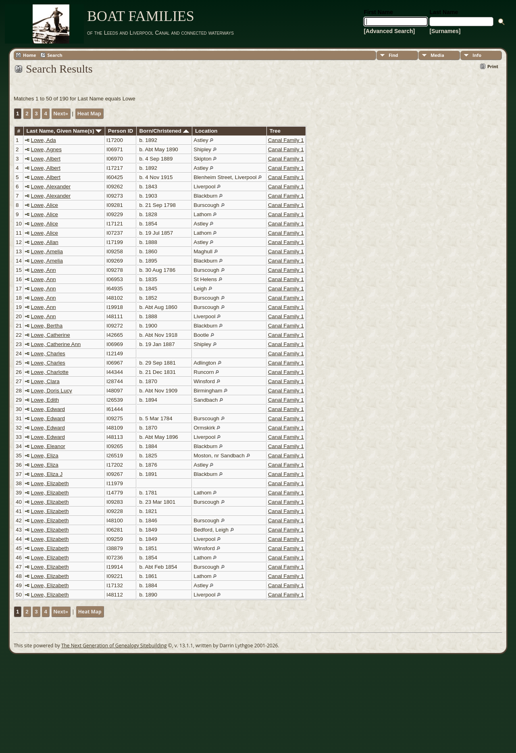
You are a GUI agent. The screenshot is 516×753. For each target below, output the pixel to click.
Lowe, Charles (48, 353)
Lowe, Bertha (47, 326)
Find (393, 55)
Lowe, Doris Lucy (51, 391)
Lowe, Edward (48, 409)
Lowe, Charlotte (50, 372)
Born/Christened (164, 131)
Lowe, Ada (43, 140)
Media (437, 55)
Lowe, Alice (44, 205)
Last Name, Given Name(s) (64, 131)
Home (29, 55)
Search (55, 55)
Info (476, 55)
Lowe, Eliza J (47, 474)
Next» (61, 114)
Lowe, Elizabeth (50, 483)
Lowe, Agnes (46, 149)
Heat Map (89, 114)
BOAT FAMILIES (140, 16)
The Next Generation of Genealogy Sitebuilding (114, 645)
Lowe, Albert (45, 159)
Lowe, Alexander (51, 187)
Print (492, 66)
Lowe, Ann (43, 270)
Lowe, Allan (44, 242)
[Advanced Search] (389, 31)
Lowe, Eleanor (48, 446)
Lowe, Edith (45, 400)
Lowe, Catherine (50, 335)
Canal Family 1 (286, 140)
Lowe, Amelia (47, 251)
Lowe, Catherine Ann (56, 344)
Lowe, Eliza (44, 456)
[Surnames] (444, 31)
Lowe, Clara (45, 381)
